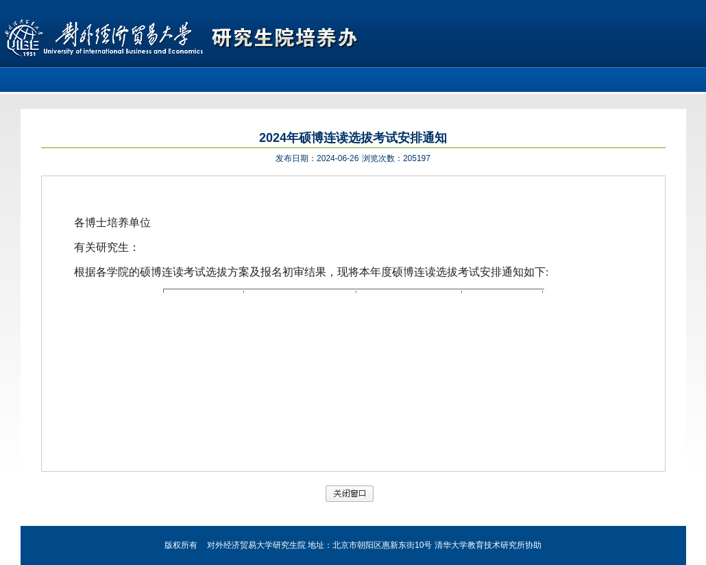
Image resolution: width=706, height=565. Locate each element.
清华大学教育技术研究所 (480, 545)
